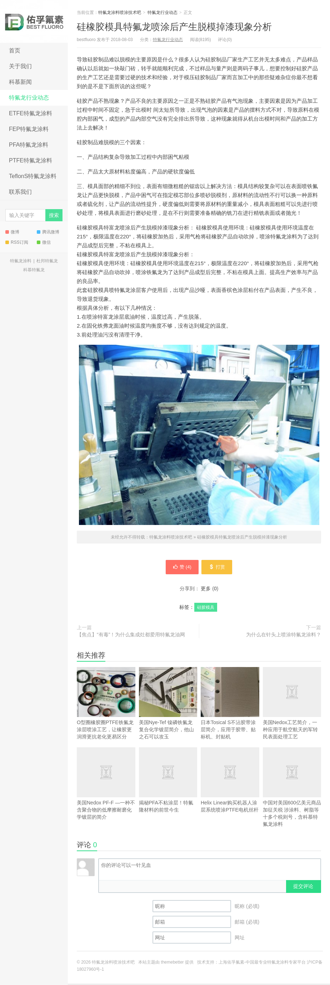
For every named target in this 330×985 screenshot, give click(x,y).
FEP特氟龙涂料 (29, 129)
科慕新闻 (20, 82)
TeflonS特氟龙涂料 (32, 176)
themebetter (172, 963)
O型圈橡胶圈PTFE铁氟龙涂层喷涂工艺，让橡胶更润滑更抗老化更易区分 (106, 704)
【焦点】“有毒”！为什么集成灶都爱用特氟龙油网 (131, 636)
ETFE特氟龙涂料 (30, 113)
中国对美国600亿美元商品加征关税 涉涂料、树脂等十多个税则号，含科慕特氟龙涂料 (292, 788)
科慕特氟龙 (34, 269)
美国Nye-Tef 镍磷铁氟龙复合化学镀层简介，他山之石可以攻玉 (168, 704)
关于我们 (20, 66)
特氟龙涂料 (20, 260)
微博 (12, 231)
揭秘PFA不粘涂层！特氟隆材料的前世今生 (168, 792)
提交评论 (303, 887)
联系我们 (20, 192)
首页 (14, 50)
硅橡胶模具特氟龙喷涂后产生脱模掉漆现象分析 (174, 26)
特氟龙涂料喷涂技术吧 (34, 21)
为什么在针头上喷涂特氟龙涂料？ (283, 636)
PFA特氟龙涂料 (28, 145)
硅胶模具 (205, 608)
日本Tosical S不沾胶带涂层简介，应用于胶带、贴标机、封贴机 (230, 704)
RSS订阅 (16, 242)
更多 (206, 590)
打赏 (219, 568)
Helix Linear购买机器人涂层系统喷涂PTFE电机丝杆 (230, 781)
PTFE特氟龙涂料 (30, 160)
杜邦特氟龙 (47, 260)
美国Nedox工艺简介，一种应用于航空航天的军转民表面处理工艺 (292, 704)
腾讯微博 (48, 231)
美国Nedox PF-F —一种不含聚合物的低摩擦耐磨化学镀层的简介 (106, 785)
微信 (44, 242)
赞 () (179, 568)
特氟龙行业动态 (29, 98)
